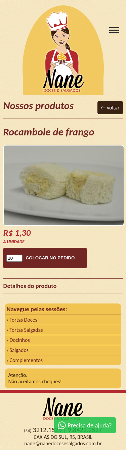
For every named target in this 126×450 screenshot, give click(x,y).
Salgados (19, 350)
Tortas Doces (23, 320)
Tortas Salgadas (26, 330)
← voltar (110, 107)
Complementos (26, 360)
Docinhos (19, 340)
